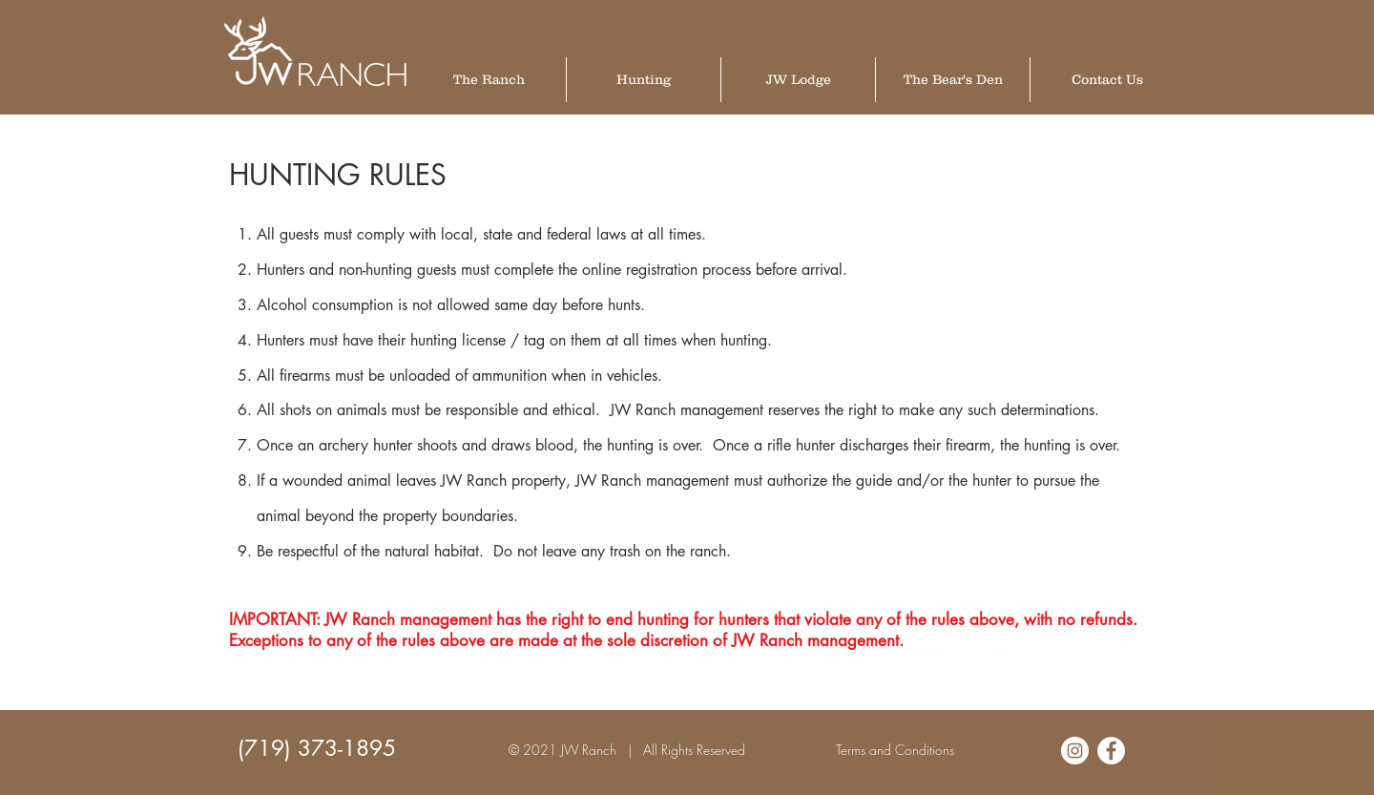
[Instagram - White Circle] (1075, 750)
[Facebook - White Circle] (1111, 750)
